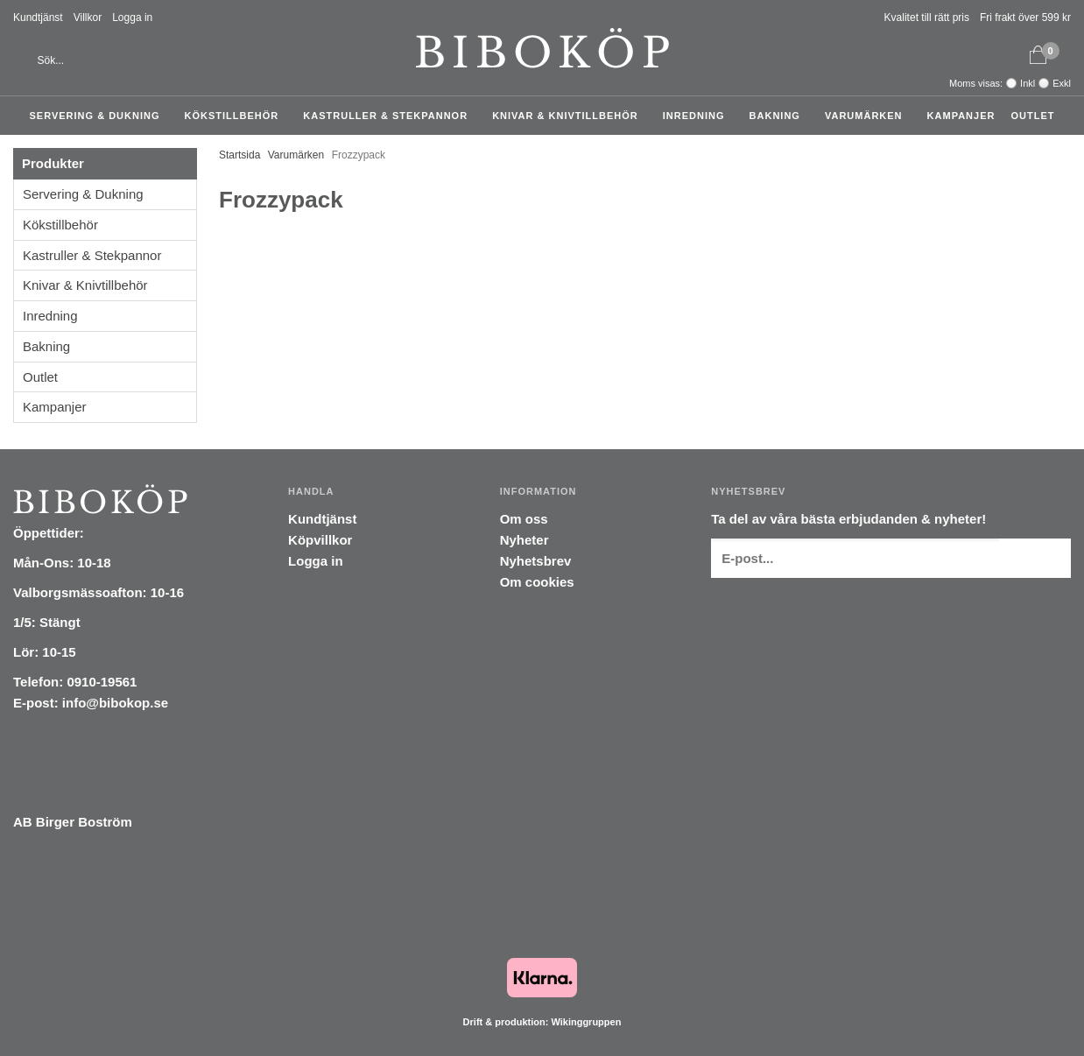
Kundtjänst (38, 17)
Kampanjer (961, 115)
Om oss (524, 518)
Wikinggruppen (586, 1022)
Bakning (779, 115)
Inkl (1027, 83)
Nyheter (524, 539)
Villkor (88, 17)
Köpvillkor (320, 539)
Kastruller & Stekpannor (389, 115)
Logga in (132, 17)
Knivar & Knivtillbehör (569, 115)
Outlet (1032, 115)
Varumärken (868, 115)
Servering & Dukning (99, 115)
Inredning (698, 115)
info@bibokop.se (115, 702)
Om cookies (537, 581)
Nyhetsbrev (536, 560)
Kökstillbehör (236, 115)
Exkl (1061, 83)
